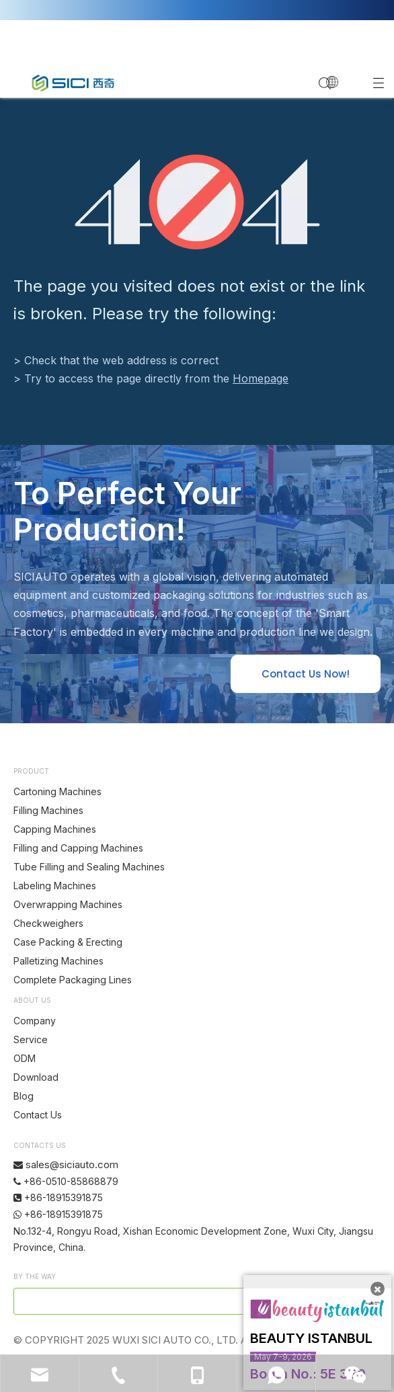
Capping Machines (54, 829)
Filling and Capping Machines (78, 848)
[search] (153, 1301)
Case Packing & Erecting (67, 942)
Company (34, 1020)
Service (30, 1039)
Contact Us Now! (306, 674)
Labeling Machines (54, 885)
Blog (23, 1096)
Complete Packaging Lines (72, 979)
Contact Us (37, 1114)
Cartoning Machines (57, 791)
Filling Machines (48, 810)
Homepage (260, 378)
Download (35, 1077)
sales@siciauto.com (72, 1164)
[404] (197, 202)
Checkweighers (48, 923)
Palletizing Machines (58, 961)
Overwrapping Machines (67, 904)
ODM (24, 1058)
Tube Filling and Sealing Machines (89, 866)
